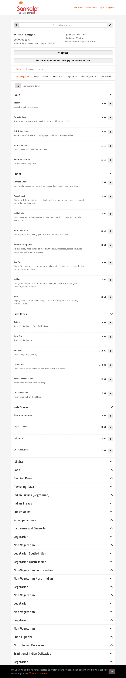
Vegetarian (72, 76)
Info (41, 69)
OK (111, 671)
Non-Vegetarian (88, 76)
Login (101, 7)
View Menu (78, 7)
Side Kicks (57, 76)
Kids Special (106, 76)
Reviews (30, 69)
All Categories (22, 76)
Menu (18, 69)
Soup (36, 76)
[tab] (63, 95)
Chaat (45, 76)
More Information (38, 673)
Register (110, 7)
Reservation (91, 7)
